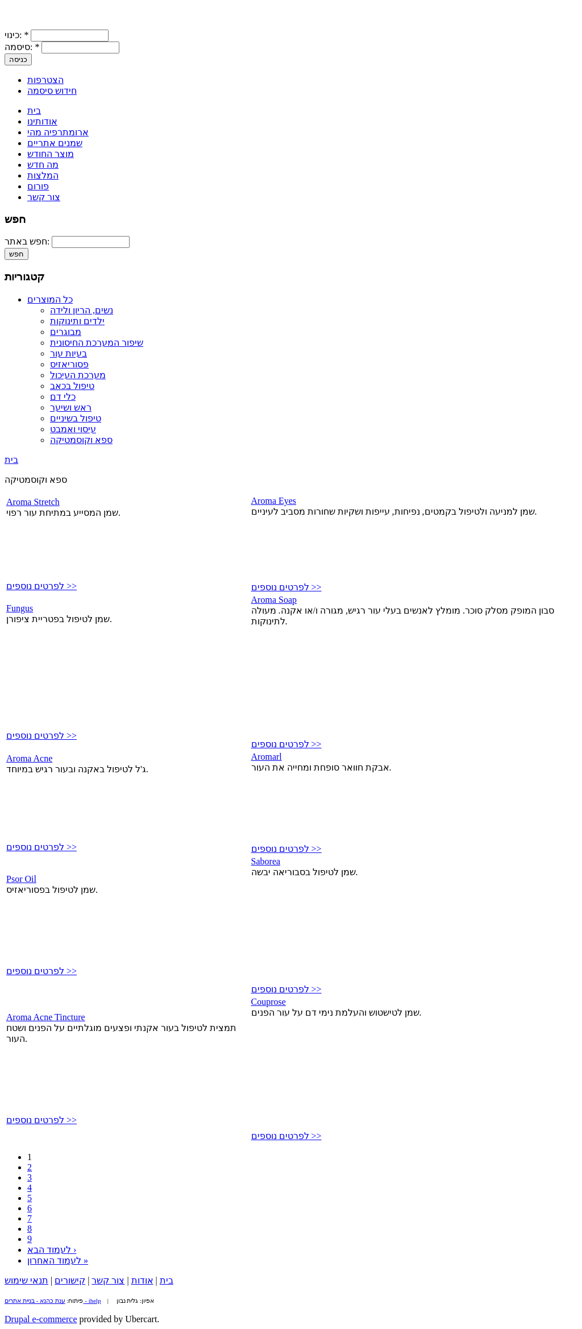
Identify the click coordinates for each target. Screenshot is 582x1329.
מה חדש (43, 164)
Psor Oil (21, 879)
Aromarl (266, 756)
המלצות (43, 175)
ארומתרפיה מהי (58, 132)
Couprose (268, 1002)
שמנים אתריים (54, 143)
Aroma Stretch (33, 502)
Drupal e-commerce (41, 1319)
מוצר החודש (50, 154)
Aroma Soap (274, 600)
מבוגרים (65, 332)
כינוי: (16, 35)
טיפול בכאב (72, 386)
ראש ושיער (71, 407)
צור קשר (43, 197)
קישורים (70, 1280)
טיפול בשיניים (75, 418)
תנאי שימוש (26, 1280)
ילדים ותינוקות (77, 321)
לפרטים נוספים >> (41, 586)
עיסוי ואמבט (73, 429)
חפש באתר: (28, 241)
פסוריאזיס (69, 364)
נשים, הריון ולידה (81, 310)
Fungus (19, 608)
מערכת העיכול (78, 375)
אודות (142, 1280)
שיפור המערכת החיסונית (96, 342)
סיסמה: (22, 47)
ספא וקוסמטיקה (81, 440)
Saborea (266, 861)
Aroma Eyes (274, 501)
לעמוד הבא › (51, 1250)
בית (34, 110)
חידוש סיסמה (52, 91)
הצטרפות (45, 80)
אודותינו (42, 121)
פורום (38, 186)
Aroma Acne (29, 758)
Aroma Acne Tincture (45, 1017)
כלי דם (63, 396)
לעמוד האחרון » (57, 1260)
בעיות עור (68, 353)
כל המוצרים (50, 299)
